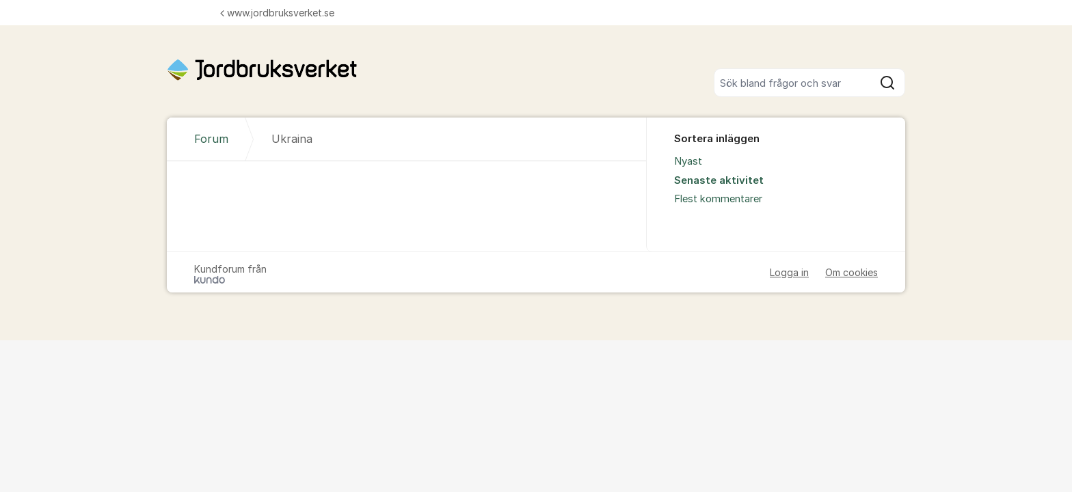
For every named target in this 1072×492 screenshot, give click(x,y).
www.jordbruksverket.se (277, 12)
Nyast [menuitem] (688, 161)
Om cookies (851, 272)
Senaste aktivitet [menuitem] (719, 180)
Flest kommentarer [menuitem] (718, 199)
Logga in (789, 272)
